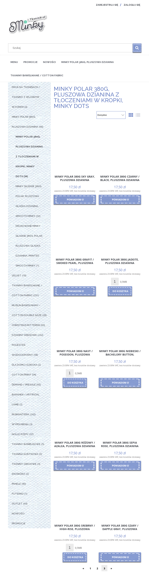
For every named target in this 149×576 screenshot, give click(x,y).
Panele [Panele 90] (16, 483)
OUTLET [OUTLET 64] (17, 503)
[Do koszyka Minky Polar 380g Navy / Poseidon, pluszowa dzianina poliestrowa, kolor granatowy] (75, 382)
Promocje (18, 523)
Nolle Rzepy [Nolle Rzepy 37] (20, 434)
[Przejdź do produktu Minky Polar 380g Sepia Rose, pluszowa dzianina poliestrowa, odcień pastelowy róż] (120, 413)
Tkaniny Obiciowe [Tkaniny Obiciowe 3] (24, 464)
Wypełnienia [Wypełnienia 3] (20, 424)
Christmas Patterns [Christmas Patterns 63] (26, 325)
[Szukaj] (137, 47)
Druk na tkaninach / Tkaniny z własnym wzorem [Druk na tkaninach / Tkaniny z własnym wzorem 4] (26, 97)
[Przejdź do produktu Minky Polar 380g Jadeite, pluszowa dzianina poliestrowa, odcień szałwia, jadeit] (120, 230)
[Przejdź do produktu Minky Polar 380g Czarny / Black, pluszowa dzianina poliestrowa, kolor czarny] (120, 147)
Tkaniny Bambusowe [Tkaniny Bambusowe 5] (26, 444)
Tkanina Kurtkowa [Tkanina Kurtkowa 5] (25, 454)
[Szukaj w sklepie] (71, 48)
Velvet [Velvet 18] (16, 275)
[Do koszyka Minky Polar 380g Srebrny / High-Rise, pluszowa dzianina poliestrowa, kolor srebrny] (75, 557)
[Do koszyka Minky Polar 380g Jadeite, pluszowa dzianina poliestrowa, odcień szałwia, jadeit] (120, 291)
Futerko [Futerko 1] (18, 493)
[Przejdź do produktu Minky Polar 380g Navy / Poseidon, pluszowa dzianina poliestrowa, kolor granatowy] (75, 321)
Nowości (18, 513)
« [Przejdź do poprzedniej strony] (83, 568)
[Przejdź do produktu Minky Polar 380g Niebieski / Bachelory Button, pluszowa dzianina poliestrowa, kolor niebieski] (120, 321)
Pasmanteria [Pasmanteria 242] (20, 414)
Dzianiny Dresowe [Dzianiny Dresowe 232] (24, 335)
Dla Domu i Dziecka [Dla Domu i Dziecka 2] (24, 364)
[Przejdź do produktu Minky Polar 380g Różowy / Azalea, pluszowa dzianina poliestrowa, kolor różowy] (75, 413)
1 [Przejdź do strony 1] (90, 568)
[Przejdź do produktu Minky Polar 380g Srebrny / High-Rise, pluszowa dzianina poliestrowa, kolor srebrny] (75, 496)
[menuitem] (14, 61)
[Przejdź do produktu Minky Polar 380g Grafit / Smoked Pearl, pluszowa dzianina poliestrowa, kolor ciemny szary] (75, 230)
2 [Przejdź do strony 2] (97, 568)
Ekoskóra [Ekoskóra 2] (18, 473)
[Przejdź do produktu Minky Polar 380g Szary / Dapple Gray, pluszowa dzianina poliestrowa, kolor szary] (120, 496)
